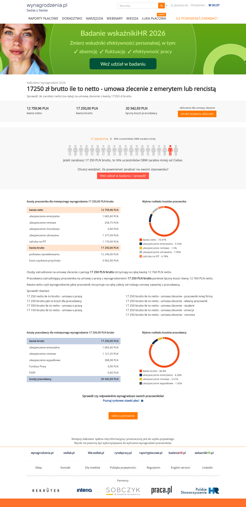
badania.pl (177, 453)
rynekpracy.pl (123, 453)
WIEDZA (132, 18)
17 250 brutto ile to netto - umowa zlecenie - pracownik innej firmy (169, 296)
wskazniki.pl (204, 453)
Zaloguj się (179, 5)
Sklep (213, 5)
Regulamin (153, 467)
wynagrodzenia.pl (42, 453)
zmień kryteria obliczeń (197, 114)
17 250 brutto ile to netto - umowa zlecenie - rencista (160, 315)
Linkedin (207, 467)
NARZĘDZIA (94, 18)
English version (180, 467)
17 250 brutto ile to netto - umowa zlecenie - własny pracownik (166, 301)
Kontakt (198, 5)
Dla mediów (92, 467)
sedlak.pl (69, 453)
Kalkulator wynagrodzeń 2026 (46, 83)
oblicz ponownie (123, 416)
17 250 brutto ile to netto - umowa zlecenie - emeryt (160, 310)
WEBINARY (115, 18)
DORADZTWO (72, 18)
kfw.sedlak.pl (96, 453)
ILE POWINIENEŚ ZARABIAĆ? (197, 18)
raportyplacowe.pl (150, 453)
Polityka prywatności (123, 467)
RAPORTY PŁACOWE (43, 18)
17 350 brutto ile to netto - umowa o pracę (54, 305)
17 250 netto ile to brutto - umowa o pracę (54, 296)
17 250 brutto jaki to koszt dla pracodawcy (54, 301)
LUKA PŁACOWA (154, 18)
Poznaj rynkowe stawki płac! (121, 400)
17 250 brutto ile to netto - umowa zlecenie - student (160, 305)
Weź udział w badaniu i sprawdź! (123, 176)
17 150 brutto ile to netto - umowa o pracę (54, 310)
